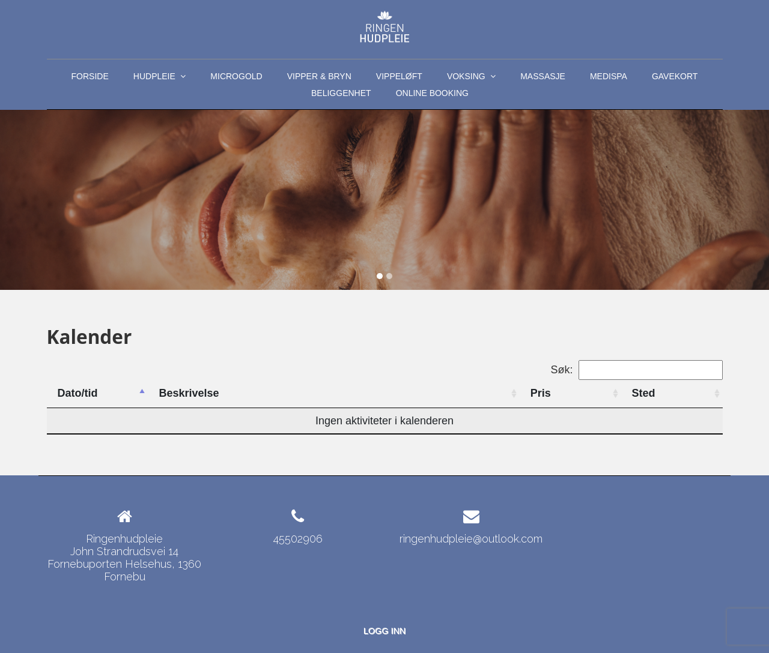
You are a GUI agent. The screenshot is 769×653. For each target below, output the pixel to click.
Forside (90, 76)
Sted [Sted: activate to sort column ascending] (643, 393)
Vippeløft (399, 76)
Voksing (471, 78)
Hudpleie (159, 78)
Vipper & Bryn (319, 76)
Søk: (636, 370)
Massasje (542, 76)
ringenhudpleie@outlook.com (471, 538)
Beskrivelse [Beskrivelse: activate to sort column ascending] (189, 393)
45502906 (298, 538)
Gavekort (675, 76)
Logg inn (384, 631)
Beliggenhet (341, 93)
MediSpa (608, 76)
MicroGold (236, 76)
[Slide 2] (389, 276)
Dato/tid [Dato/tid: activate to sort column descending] (78, 393)
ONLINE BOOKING (432, 93)
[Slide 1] (380, 276)
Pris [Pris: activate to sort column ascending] (540, 393)
